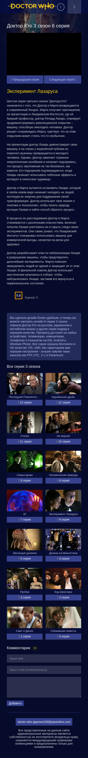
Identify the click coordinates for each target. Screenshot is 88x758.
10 (58, 293)
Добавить (15, 703)
